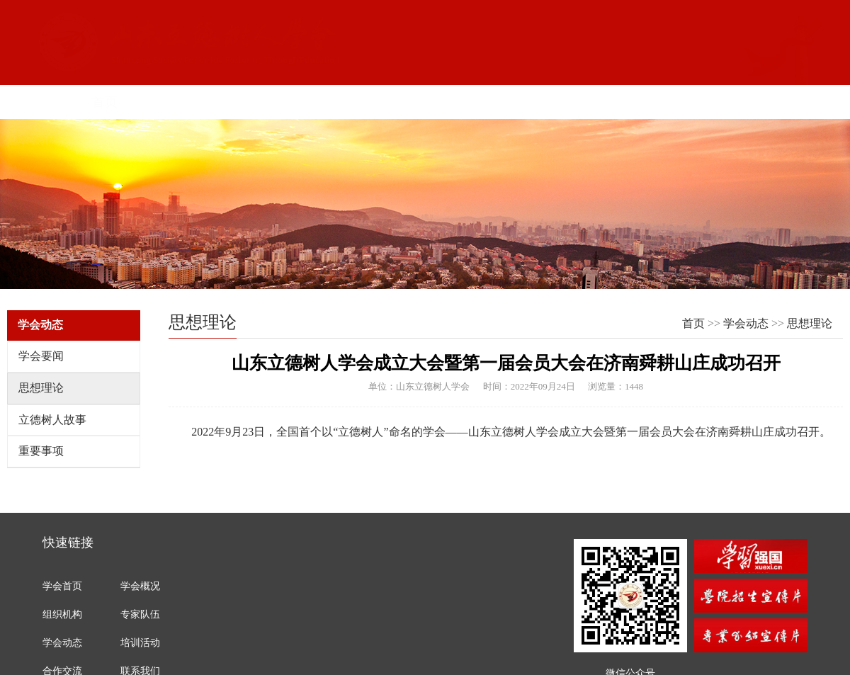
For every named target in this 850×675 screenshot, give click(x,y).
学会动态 (746, 323)
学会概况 (196, 102)
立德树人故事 (52, 420)
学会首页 (62, 586)
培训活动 (140, 642)
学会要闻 (41, 356)
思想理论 (41, 388)
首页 (97, 102)
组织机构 (294, 102)
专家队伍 (140, 614)
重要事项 (41, 451)
